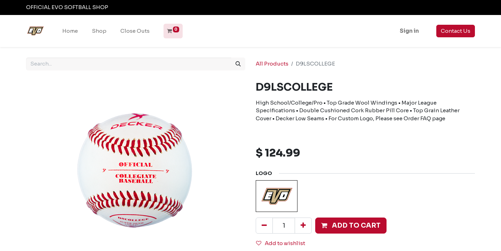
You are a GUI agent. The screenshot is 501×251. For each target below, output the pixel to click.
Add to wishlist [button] (280, 243)
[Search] (238, 64)
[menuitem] (70, 31)
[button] (351, 226)
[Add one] (303, 226)
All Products (272, 63)
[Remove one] (264, 226)
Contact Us (455, 31)
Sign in (409, 31)
